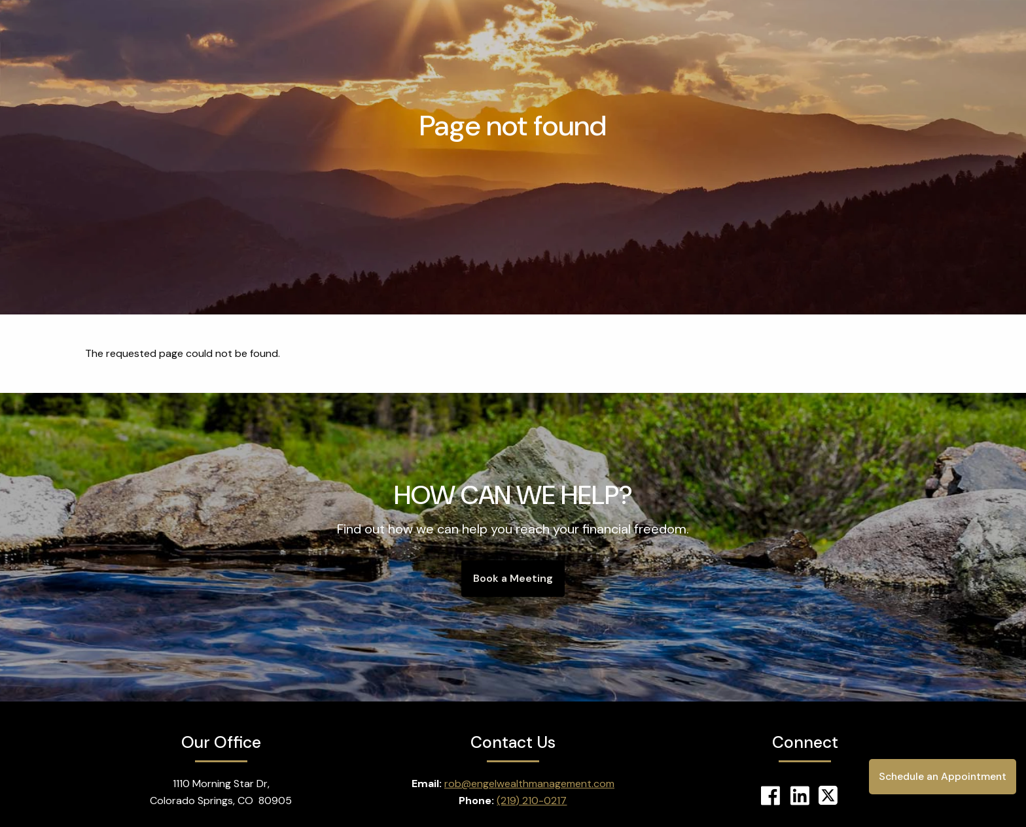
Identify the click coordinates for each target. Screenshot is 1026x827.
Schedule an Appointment (940, 776)
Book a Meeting (513, 578)
